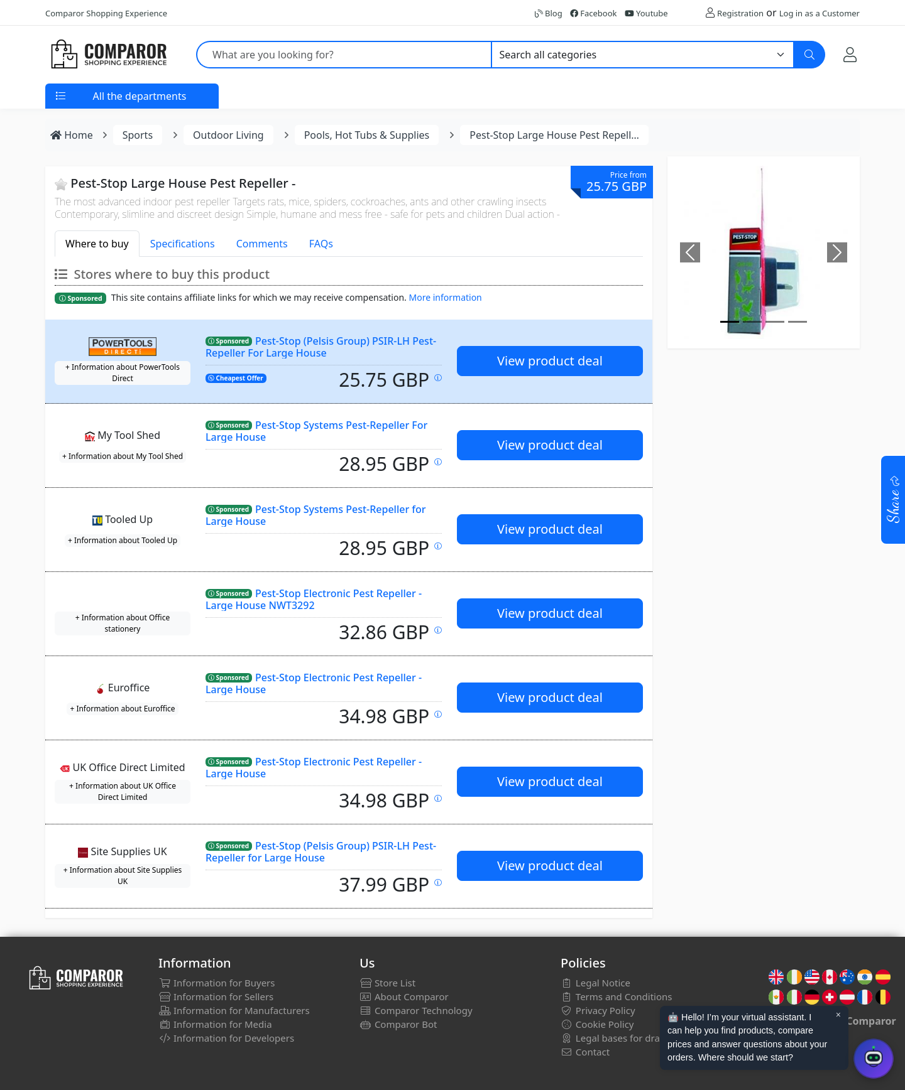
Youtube (646, 13)
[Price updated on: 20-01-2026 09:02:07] (438, 461)
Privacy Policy (598, 1010)
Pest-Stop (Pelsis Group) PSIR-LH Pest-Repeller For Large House (321, 347)
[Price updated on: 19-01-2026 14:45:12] (438, 798)
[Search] (809, 54)
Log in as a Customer (819, 13)
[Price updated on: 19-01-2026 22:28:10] (438, 546)
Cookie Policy (597, 1024)
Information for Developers (226, 1038)
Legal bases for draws (616, 1038)
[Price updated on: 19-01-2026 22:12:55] (438, 882)
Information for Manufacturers (234, 1010)
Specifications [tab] (182, 244)
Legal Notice (595, 982)
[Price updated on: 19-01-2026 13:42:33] (438, 630)
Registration (740, 13)
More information (445, 297)
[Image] (729, 322)
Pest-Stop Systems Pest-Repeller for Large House (316, 515)
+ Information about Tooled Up (122, 540)
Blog (548, 13)
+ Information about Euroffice (122, 708)
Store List (387, 982)
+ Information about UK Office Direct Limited (122, 791)
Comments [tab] (262, 244)
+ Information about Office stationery (122, 623)
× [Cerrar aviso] (838, 1015)
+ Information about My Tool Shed (122, 456)
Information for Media (215, 1024)
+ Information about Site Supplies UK (122, 876)
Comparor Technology (416, 1010)
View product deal (550, 360)
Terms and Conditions (616, 996)
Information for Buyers (216, 982)
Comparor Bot (398, 1024)
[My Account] (850, 54)
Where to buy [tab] (97, 244)
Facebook (593, 13)
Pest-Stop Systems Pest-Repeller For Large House (316, 431)
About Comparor (404, 996)
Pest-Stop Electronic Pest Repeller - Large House (314, 683)
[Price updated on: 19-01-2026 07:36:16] (438, 377)
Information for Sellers (215, 996)
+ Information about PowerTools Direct (122, 373)
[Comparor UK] (108, 54)
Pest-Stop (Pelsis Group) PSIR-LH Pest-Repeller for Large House (321, 852)
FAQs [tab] (321, 244)
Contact (585, 1051)
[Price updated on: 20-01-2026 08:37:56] (438, 714)
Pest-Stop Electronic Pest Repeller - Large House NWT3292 (314, 599)
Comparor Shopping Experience (106, 13)
